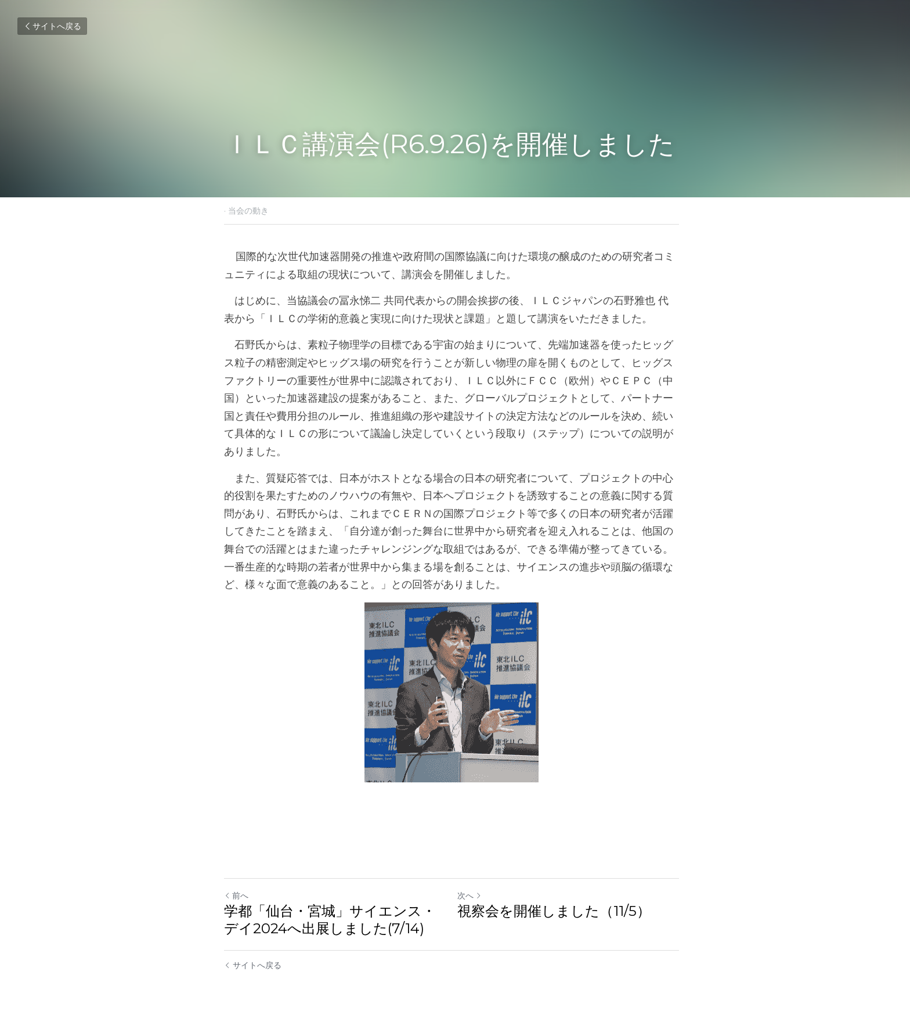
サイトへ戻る (52, 26)
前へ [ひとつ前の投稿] (236, 878)
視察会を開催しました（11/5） (557, 893)
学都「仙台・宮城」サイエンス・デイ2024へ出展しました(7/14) (330, 902)
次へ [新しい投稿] (473, 878)
